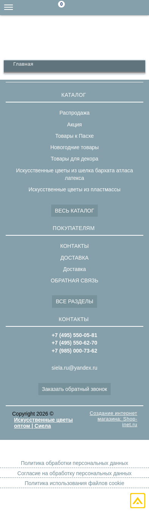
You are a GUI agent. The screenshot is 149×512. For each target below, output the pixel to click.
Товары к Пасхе (74, 136)
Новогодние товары (74, 147)
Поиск (80, 8)
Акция (74, 124)
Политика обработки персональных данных (74, 463)
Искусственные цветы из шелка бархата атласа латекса (74, 174)
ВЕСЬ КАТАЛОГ (74, 211)
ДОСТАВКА (74, 258)
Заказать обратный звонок (74, 389)
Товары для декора (74, 159)
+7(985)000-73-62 (111, 7)
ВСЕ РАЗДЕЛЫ (74, 301)
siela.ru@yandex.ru (96, 7)
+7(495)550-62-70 (126, 7)
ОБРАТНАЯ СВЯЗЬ (74, 280)
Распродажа (75, 113)
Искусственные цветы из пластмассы (74, 189)
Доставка (74, 269)
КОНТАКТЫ (74, 246)
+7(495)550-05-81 (141, 7)
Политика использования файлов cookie (74, 483)
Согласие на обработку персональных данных (74, 473)
